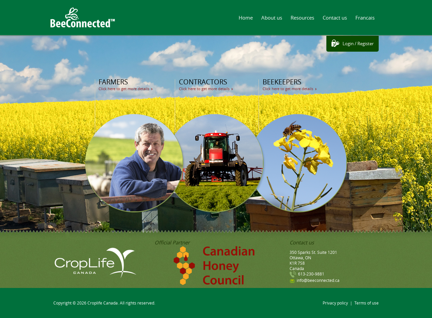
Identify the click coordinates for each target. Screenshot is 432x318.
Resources (302, 17)
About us (271, 17)
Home (246, 17)
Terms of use (366, 303)
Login (348, 44)
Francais (365, 17)
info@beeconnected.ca (318, 280)
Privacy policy (335, 303)
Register (365, 44)
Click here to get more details (124, 88)
